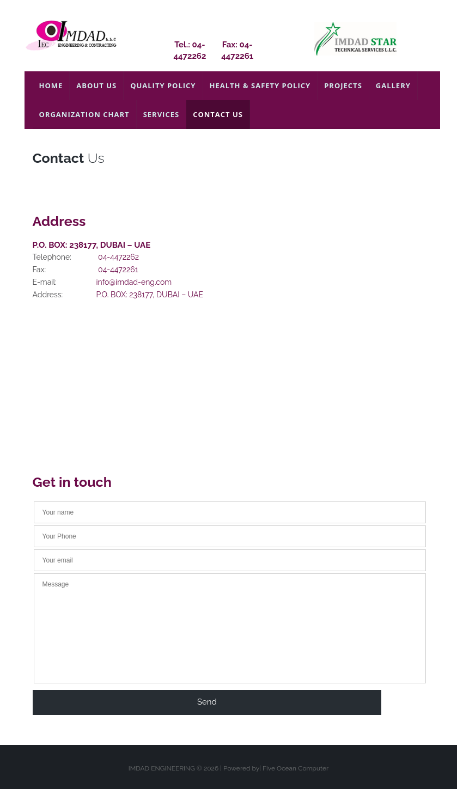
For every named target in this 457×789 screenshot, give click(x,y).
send (207, 702)
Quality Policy (163, 85)
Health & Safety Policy (260, 85)
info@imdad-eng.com (134, 282)
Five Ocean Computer (295, 768)
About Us (96, 85)
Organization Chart (84, 114)
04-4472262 (118, 257)
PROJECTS (343, 85)
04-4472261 (118, 269)
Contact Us (218, 114)
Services (161, 114)
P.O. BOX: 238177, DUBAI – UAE (149, 294)
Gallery (393, 85)
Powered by (241, 768)
